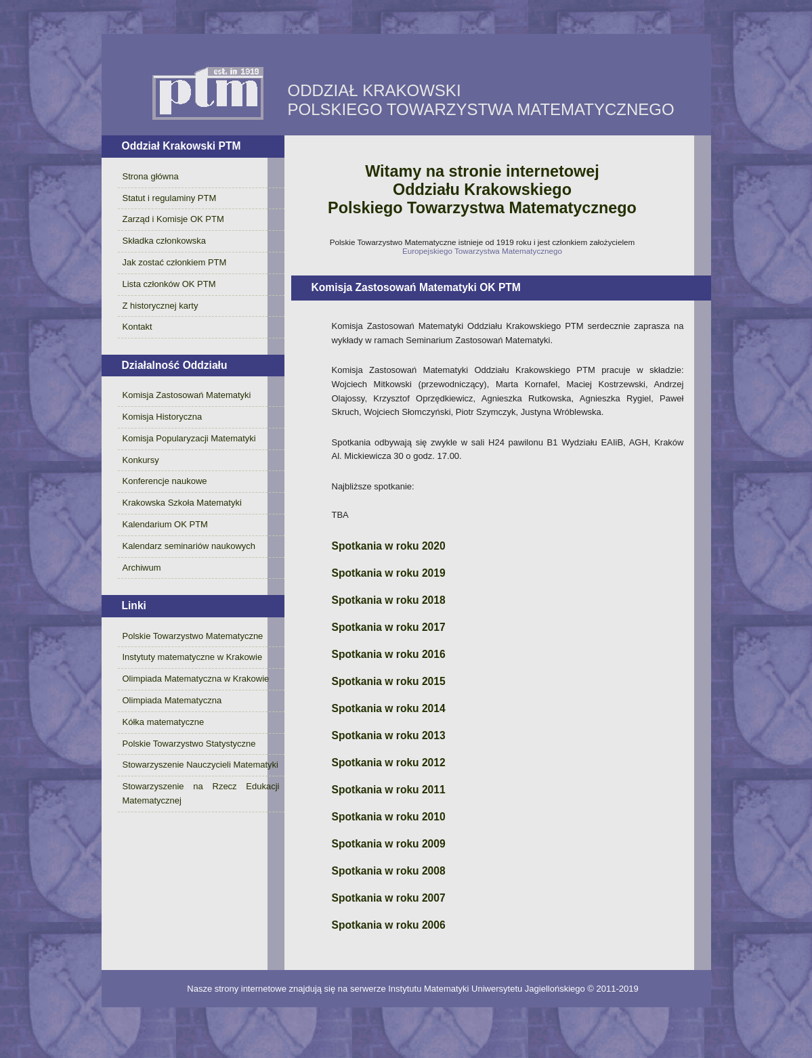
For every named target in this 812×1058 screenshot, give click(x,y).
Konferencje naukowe (165, 481)
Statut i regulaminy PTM (170, 198)
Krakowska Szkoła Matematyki (182, 503)
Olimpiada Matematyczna (172, 700)
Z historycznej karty (160, 306)
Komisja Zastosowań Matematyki (187, 395)
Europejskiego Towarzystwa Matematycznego (482, 250)
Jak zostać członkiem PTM (175, 262)
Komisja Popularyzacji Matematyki (189, 438)
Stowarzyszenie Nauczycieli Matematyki (200, 764)
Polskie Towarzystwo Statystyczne (189, 744)
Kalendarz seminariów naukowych (189, 546)
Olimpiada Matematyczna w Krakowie (196, 679)
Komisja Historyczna (162, 417)
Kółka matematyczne (164, 722)
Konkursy (141, 460)
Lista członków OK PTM (169, 284)
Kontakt (137, 327)
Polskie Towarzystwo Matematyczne (193, 636)
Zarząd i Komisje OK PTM (173, 219)
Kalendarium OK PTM (165, 524)
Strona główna (151, 176)
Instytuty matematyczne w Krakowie (193, 657)
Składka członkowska (165, 241)
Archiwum (142, 568)
